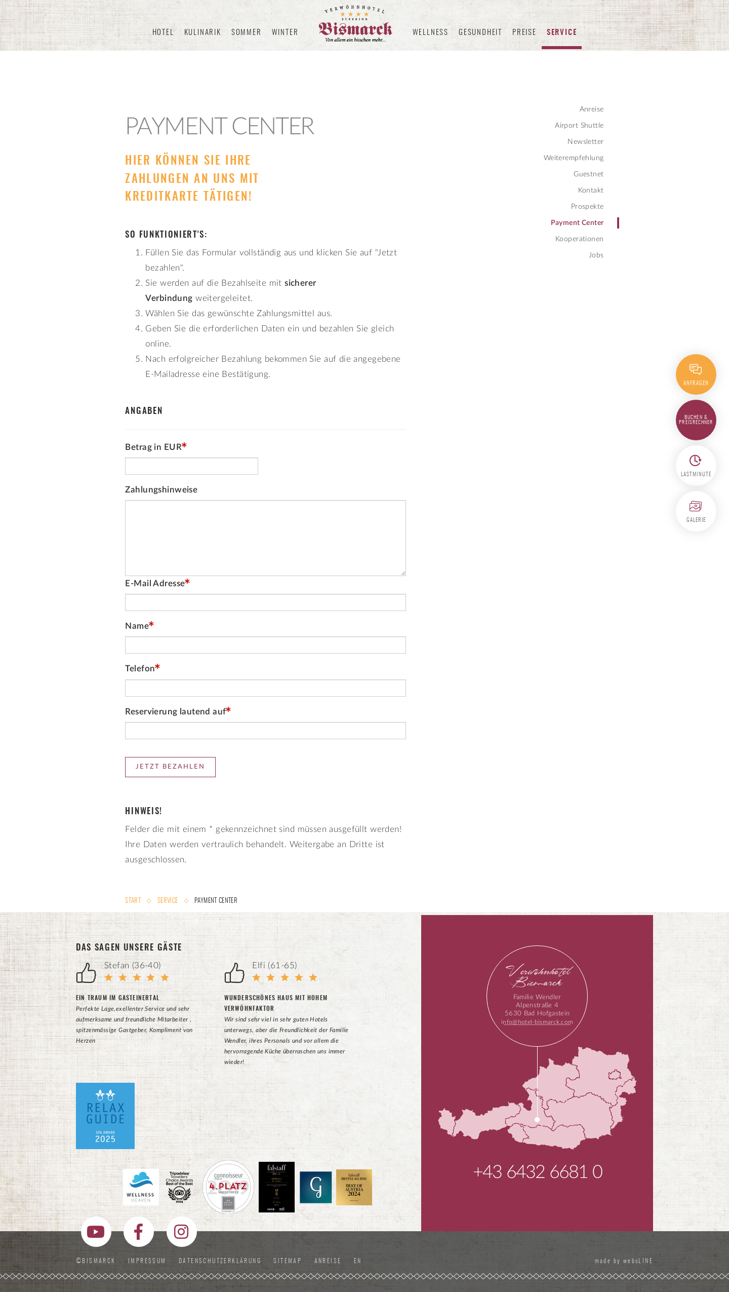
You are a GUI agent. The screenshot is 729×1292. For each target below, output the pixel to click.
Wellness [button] (431, 32)
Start (133, 901)
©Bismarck (96, 1261)
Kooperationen (579, 239)
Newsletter (585, 141)
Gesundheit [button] (480, 32)
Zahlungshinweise (161, 489)
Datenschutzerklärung (220, 1261)
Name (137, 626)
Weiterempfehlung (574, 158)
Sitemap (287, 1261)
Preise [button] (524, 32)
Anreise (592, 109)
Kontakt (591, 190)
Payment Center (577, 222)
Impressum (147, 1261)
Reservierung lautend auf (175, 711)
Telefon (140, 668)
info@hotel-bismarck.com (537, 1022)
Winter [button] (285, 32)
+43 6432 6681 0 (537, 1172)
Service (167, 901)
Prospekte (587, 206)
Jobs (596, 255)
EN (360, 1261)
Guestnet (588, 174)
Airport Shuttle (579, 125)
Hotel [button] (163, 32)
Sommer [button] (246, 32)
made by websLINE (622, 1261)
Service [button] (562, 32)
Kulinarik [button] (202, 32)
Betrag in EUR (153, 447)
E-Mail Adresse (155, 583)
